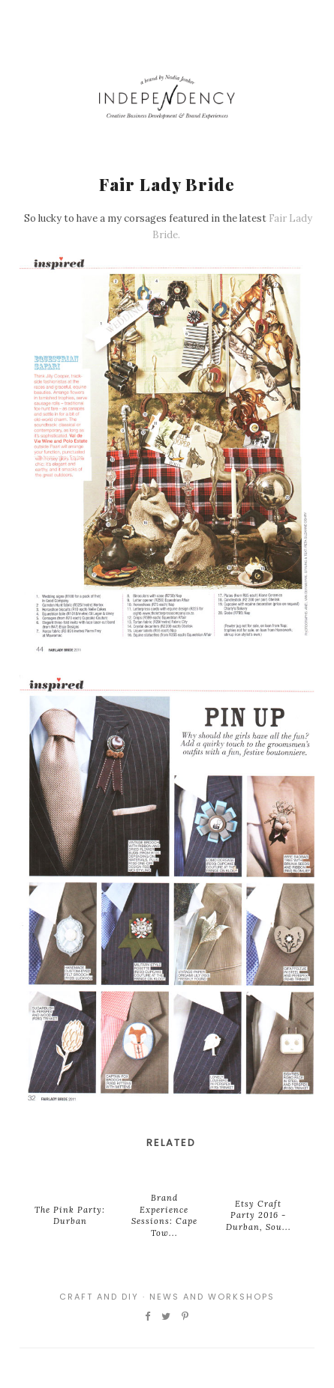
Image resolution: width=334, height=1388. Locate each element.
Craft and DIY (99, 1297)
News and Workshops (212, 1297)
